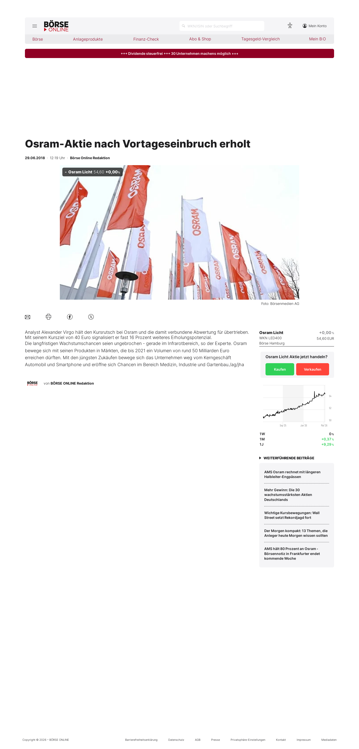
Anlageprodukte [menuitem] (88, 39)
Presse (215, 740)
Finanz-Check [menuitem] (146, 39)
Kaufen (280, 369)
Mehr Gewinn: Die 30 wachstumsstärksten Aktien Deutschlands (288, 495)
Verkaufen (312, 369)
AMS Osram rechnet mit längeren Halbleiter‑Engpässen (292, 474)
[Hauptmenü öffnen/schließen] (34, 25)
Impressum (304, 740)
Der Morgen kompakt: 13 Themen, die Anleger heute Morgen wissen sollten (296, 533)
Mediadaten (329, 740)
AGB (197, 740)
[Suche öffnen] (222, 26)
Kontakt (281, 740)
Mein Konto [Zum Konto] (315, 26)
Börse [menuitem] (37, 39)
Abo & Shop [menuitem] (200, 38)
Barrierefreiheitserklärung (141, 740)
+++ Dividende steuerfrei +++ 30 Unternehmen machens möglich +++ (179, 53)
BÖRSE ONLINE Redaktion (72, 383)
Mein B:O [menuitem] (317, 38)
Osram (130, 332)
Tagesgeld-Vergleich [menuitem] (260, 38)
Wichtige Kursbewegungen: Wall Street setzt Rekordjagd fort (292, 515)
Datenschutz (176, 740)
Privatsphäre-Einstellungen (248, 740)
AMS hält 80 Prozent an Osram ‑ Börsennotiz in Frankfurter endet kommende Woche (292, 553)
